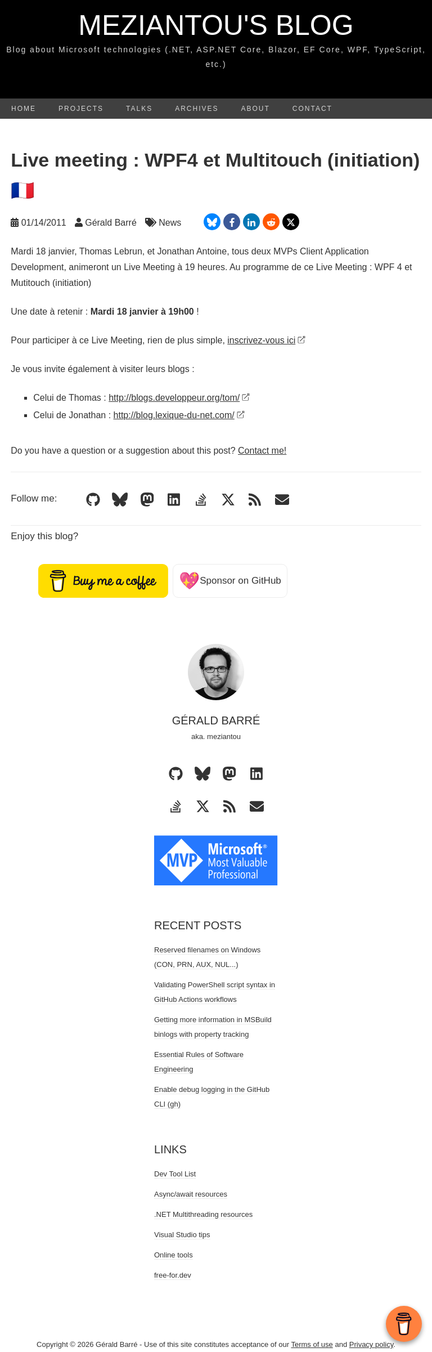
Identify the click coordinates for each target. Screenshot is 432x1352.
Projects (81, 109)
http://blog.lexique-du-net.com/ (179, 415)
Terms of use (311, 1344)
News (170, 222)
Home (23, 109)
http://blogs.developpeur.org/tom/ (179, 397)
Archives (196, 109)
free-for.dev (172, 1275)
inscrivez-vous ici (266, 340)
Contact (312, 109)
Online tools (173, 1255)
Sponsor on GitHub (230, 580)
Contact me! (262, 450)
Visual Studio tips (182, 1234)
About (255, 109)
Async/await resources (190, 1194)
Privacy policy (371, 1344)
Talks (139, 109)
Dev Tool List (175, 1174)
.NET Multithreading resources (203, 1214)
